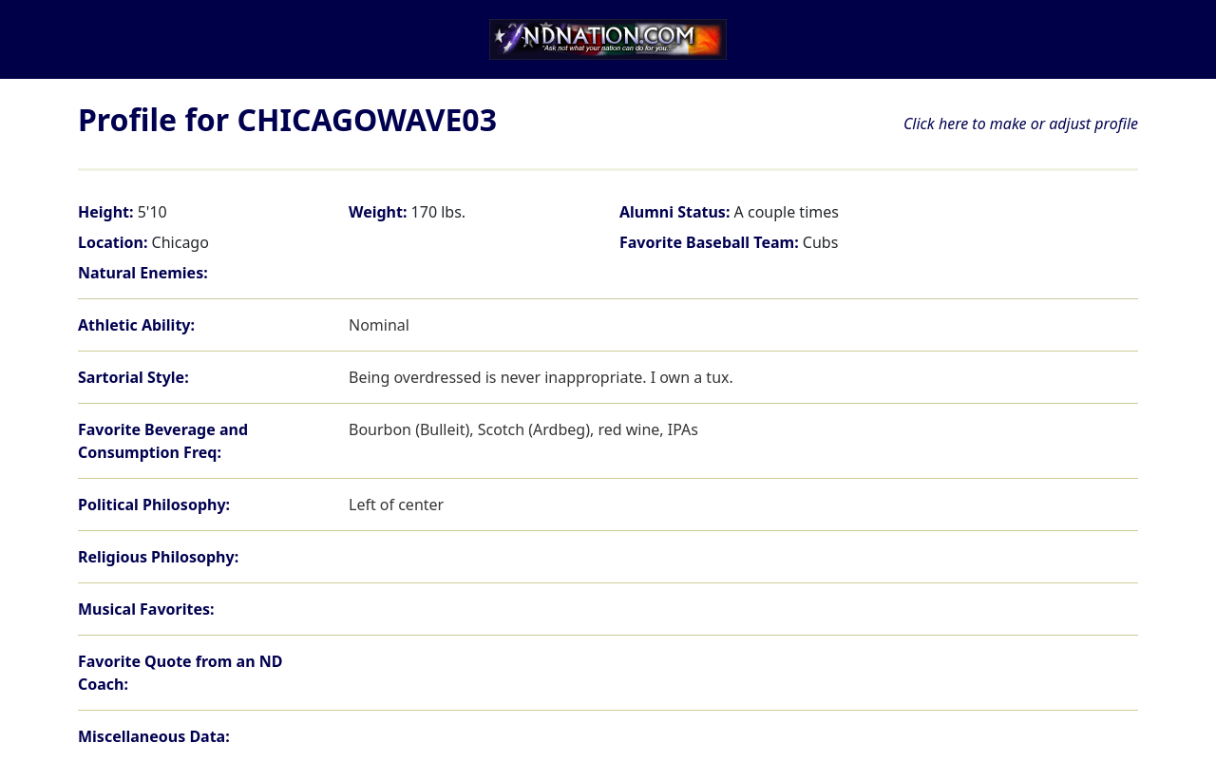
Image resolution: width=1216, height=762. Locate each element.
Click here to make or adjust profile (1020, 123)
